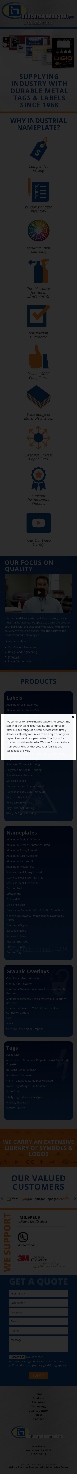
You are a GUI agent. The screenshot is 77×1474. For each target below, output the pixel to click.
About (38, 1415)
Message (16, 1340)
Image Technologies (20, 661)
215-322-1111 (38, 23)
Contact (38, 1419)
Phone (15, 1330)
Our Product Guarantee (22, 647)
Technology (38, 1406)
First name (17, 1293)
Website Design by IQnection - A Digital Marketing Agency (38, 1467)
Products (38, 1398)
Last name (17, 1303)
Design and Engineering (22, 652)
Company (16, 1312)
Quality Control (38, 1410)
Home (38, 1394)
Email (14, 1321)
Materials (13, 656)
